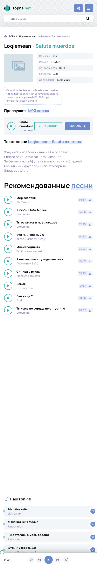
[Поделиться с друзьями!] (78, 8)
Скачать (75, 126)
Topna (21, 8)
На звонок (50, 126)
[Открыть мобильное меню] (89, 8)
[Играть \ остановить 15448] (11, 126)
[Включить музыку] (48, 560)
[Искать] (88, 18)
